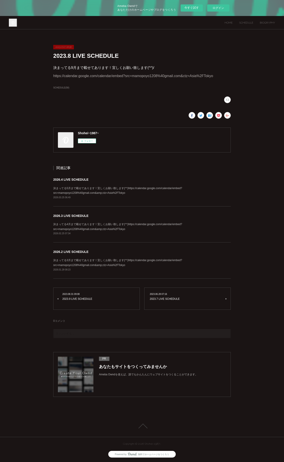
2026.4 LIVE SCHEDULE (71, 179)
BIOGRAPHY (267, 22)
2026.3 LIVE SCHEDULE (71, 216)
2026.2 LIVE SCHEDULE (71, 252)
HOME (229, 22)
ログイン (218, 8)
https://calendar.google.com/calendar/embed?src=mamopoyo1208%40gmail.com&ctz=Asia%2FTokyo (133, 76)
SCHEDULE (246, 22)
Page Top (142, 426)
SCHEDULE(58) (61, 87)
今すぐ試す (191, 7)
